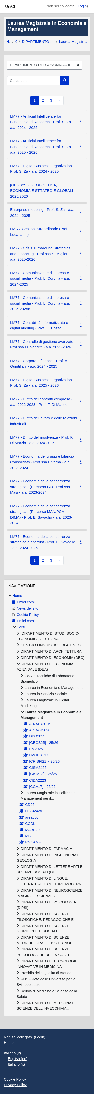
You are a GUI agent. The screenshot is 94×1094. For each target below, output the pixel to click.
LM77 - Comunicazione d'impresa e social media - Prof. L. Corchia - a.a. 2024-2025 (40, 278)
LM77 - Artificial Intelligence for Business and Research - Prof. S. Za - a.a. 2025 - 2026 (41, 146)
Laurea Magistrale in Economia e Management (73, 42)
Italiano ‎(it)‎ (12, 1053)
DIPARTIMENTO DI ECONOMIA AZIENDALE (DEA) (38, 42)
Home (8, 42)
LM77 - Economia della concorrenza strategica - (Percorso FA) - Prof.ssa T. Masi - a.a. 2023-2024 (42, 487)
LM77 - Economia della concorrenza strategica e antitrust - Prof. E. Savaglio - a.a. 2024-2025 (42, 542)
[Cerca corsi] (33, 80)
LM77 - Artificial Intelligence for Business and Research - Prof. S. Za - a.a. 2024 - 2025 (41, 122)
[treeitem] (47, 802)
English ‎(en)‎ (17, 1059)
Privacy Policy (15, 1085)
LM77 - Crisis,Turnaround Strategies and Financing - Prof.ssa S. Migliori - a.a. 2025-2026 (40, 253)
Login (82, 6)
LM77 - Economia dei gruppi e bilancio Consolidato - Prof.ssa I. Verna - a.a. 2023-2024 (42, 462)
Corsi (16, 42)
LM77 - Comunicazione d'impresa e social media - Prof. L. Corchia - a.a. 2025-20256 (40, 303)
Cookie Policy (15, 1079)
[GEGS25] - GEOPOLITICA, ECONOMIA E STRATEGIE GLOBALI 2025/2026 (41, 190)
